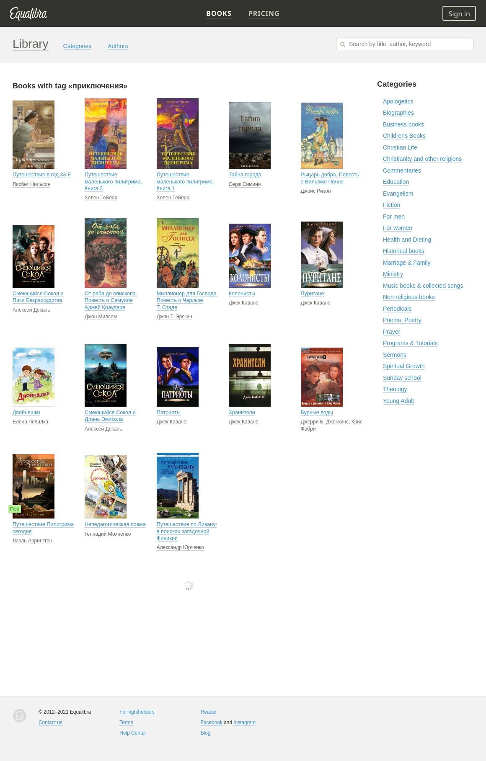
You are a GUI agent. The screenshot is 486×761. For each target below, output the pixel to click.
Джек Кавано (244, 303)
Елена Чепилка (30, 422)
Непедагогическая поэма (115, 524)
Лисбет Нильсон (31, 184)
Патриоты (169, 412)
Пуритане (312, 294)
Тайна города (245, 175)
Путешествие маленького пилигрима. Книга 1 (185, 181)
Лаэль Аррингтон (32, 541)
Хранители (242, 412)
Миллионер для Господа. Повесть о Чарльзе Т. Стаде (187, 300)
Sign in (459, 13)
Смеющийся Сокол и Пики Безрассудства (38, 297)
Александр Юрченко (180, 547)
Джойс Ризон (316, 191)
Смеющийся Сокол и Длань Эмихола (110, 416)
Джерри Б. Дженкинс (325, 422)
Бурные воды (317, 412)
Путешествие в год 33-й (42, 175)
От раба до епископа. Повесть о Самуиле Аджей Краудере (111, 300)
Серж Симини (245, 184)
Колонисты (242, 294)
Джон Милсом (101, 317)
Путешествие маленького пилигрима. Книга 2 (113, 181)
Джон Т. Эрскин (174, 317)
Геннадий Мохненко (108, 534)
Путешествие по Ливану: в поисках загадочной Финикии (187, 531)
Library (31, 43)
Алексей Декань (31, 310)
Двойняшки (26, 412)
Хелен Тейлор (101, 198)
